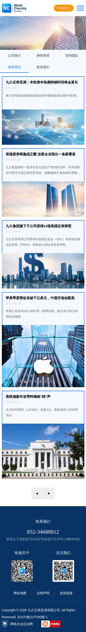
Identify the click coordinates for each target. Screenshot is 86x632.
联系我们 (43, 67)
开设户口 (63, 8)
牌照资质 (43, 55)
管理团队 (71, 55)
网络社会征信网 (21, 624)
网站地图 (20, 593)
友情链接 (66, 593)
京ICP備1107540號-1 (32, 617)
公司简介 (14, 55)
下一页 (49, 493)
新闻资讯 (14, 67)
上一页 (37, 493)
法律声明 (43, 593)
